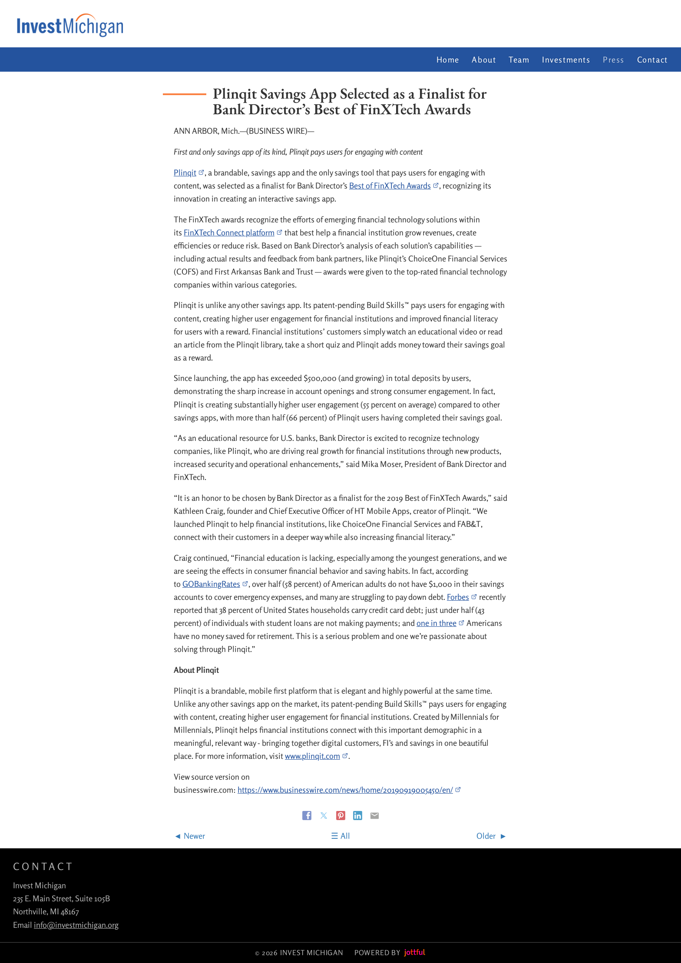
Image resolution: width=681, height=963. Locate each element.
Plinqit (189, 172)
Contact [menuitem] (652, 59)
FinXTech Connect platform (233, 232)
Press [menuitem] (614, 59)
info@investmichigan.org (76, 925)
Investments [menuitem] (566, 59)
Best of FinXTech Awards (394, 185)
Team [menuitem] (519, 59)
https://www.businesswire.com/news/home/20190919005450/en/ (349, 789)
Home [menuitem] (448, 59)
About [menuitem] (484, 59)
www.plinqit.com (316, 756)
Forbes (462, 597)
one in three (441, 623)
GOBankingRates (215, 584)
